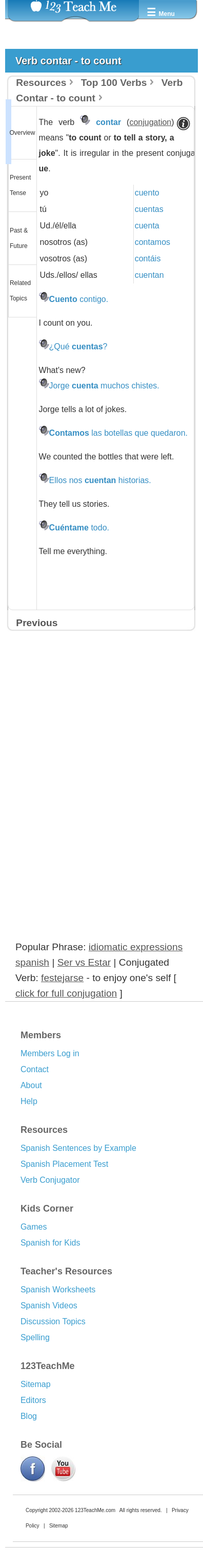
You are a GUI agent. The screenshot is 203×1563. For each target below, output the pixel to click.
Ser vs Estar (84, 962)
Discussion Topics (53, 1321)
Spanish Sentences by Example (78, 1148)
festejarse (62, 977)
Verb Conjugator (50, 1180)
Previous (36, 622)
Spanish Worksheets (58, 1289)
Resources (41, 82)
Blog (29, 1416)
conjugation (150, 122)
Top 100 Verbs (114, 82)
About (31, 1085)
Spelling (35, 1337)
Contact (35, 1069)
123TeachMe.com (95, 1510)
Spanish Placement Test (64, 1164)
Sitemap (36, 1384)
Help (29, 1101)
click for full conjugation (66, 993)
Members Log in (50, 1053)
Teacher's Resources (66, 1271)
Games (34, 1226)
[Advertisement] (88, 744)
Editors (33, 1400)
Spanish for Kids (50, 1242)
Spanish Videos (49, 1305)
